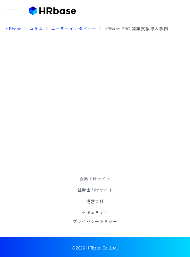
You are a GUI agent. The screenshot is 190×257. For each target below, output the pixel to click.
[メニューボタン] (10, 10)
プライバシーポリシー (95, 221)
